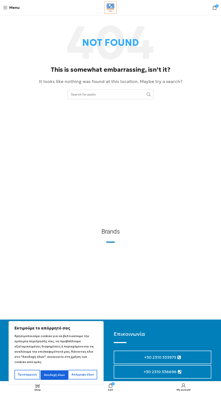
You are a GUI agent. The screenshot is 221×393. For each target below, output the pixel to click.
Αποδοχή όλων (84, 375)
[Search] (110, 94)
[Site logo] (110, 7)
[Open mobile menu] (11, 7)
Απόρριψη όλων (55, 375)
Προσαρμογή (26, 375)
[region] (56, 353)
